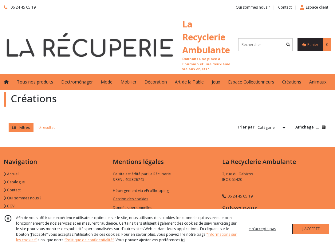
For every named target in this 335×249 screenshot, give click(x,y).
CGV (9, 206)
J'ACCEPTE (311, 228)
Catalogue (14, 182)
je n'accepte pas (262, 228)
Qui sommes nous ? (22, 198)
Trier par (245, 127)
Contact (285, 7)
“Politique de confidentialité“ (89, 240)
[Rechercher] (288, 45)
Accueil (11, 174)
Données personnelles (132, 207)
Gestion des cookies (130, 199)
